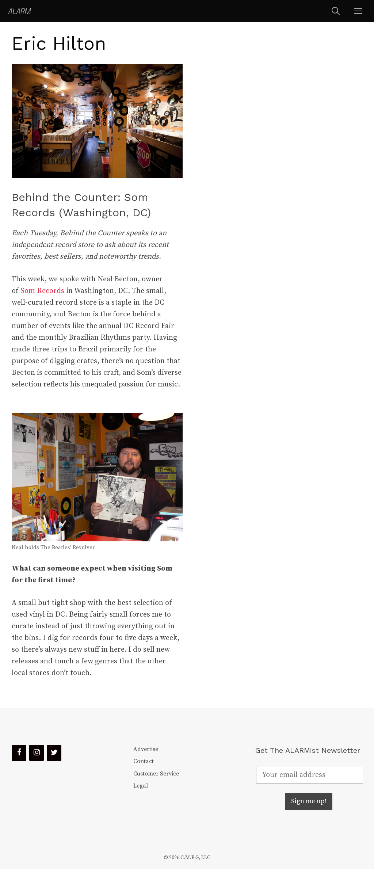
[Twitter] (54, 753)
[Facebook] (19, 753)
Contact (143, 761)
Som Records (42, 291)
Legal (140, 785)
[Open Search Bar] (335, 11)
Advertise (145, 749)
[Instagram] (36, 753)
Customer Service (156, 773)
